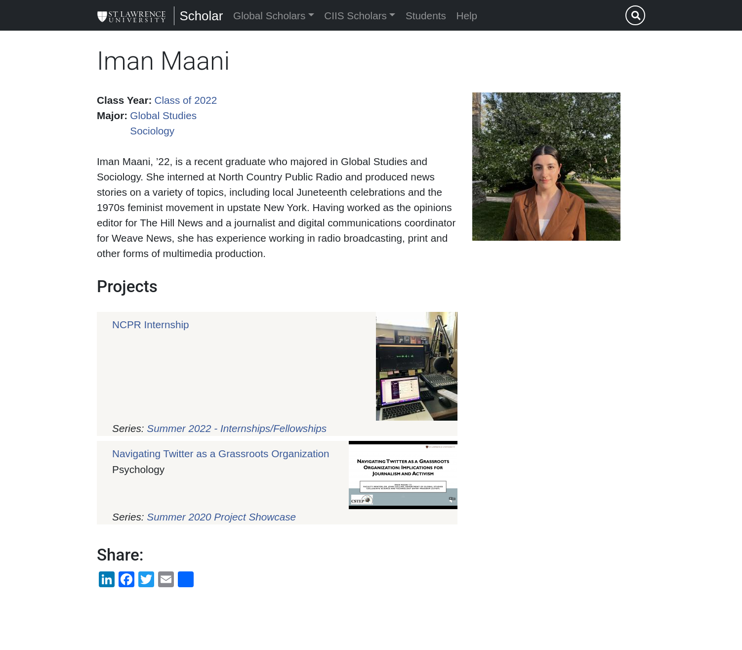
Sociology (152, 130)
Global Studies (163, 115)
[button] (546, 166)
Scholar (201, 16)
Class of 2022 (186, 100)
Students (426, 15)
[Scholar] (131, 15)
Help (467, 15)
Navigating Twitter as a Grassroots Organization (221, 453)
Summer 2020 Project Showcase (221, 516)
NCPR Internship (150, 324)
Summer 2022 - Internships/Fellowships (237, 428)
